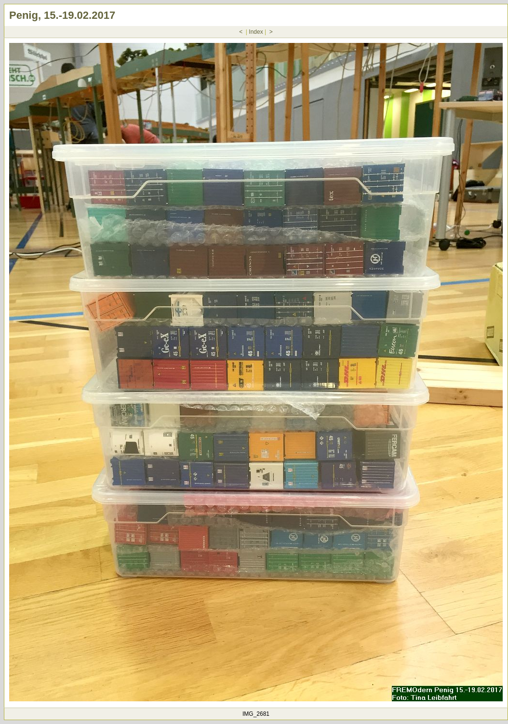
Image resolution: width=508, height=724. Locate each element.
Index (256, 31)
